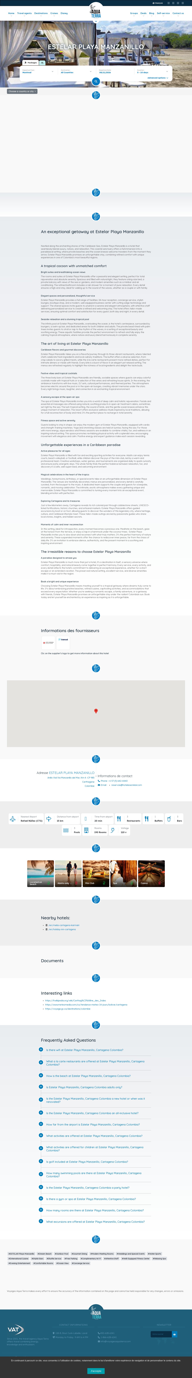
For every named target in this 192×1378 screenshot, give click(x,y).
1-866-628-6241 (107, 1337)
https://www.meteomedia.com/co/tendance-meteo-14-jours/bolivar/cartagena (86, 1004)
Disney (64, 13)
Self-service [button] (163, 14)
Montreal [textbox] (27, 72)
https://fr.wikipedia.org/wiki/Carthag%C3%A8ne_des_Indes (75, 1000)
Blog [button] (151, 14)
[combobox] (38, 73)
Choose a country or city (21, 91)
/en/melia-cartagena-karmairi (63, 925)
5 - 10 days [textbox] (142, 72)
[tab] (30, 62)
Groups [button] (134, 14)
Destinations (41, 14)
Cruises (54, 14)
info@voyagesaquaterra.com (114, 1341)
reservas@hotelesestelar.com (126, 785)
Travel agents (24, 14)
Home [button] (11, 14)
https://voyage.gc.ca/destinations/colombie (67, 1008)
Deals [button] (143, 14)
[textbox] (68, 72)
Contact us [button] (178, 14)
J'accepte (96, 1371)
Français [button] (157, 3)
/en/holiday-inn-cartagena (62, 929)
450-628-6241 (106, 1333)
